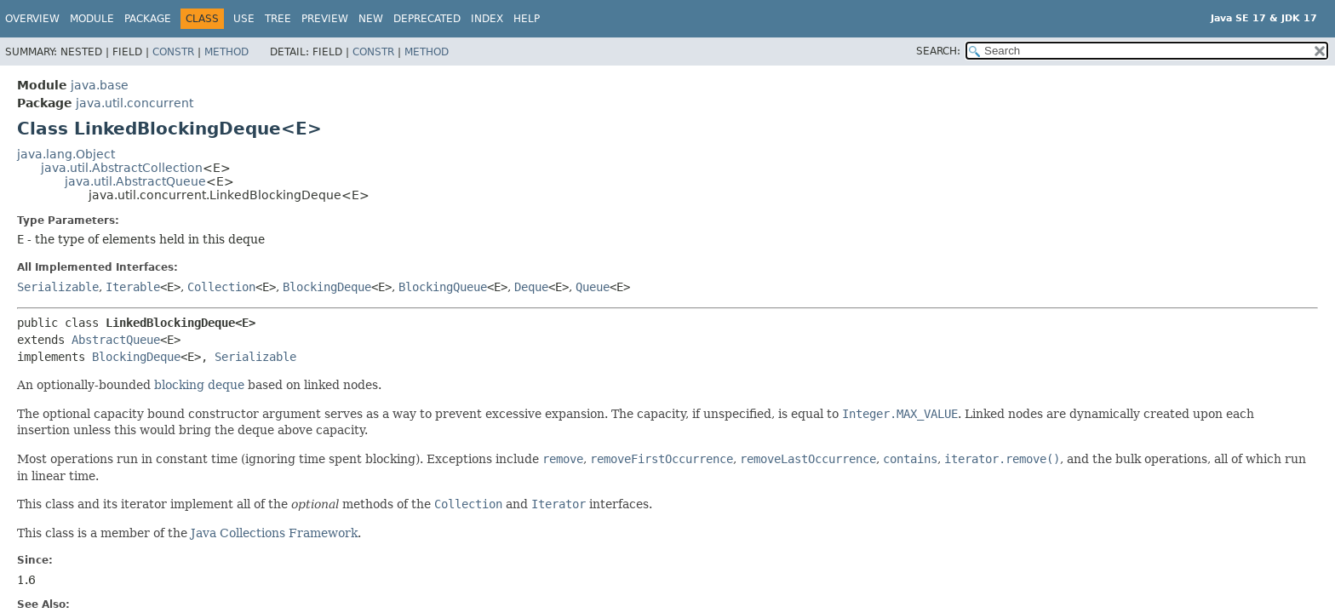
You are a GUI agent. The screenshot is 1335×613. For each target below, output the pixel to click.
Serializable (58, 287)
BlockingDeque (327, 287)
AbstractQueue (116, 340)
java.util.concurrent (134, 103)
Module (92, 19)
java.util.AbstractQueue (135, 181)
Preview (324, 19)
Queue (593, 287)
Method (226, 52)
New (370, 19)
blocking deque (199, 385)
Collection (221, 287)
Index (487, 19)
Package (147, 19)
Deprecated (427, 19)
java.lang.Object (66, 154)
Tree (278, 19)
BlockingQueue (442, 287)
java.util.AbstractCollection (122, 168)
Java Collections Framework (274, 533)
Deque (531, 287)
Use (244, 19)
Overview (32, 19)
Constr (173, 52)
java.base (100, 85)
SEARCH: (938, 51)
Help (526, 19)
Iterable (133, 287)
